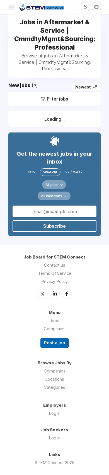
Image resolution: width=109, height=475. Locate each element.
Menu (12, 7)
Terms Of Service (54, 273)
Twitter (42, 294)
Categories (54, 387)
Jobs (54, 320)
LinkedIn (54, 294)
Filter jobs (57, 99)
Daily (31, 172)
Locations (54, 379)
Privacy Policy (54, 281)
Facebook (66, 294)
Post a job (54, 342)
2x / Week (74, 172)
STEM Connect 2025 (54, 462)
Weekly (50, 172)
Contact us (54, 265)
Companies (55, 328)
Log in (54, 413)
